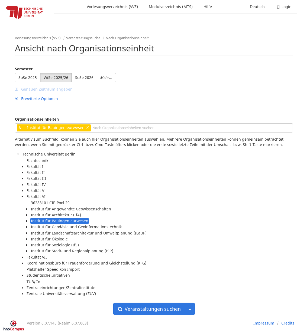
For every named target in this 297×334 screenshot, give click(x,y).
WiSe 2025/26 (56, 77)
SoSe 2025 (27, 77)
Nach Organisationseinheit (127, 37)
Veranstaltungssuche (83, 37)
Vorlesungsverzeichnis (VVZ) (112, 6)
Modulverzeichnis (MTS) (171, 6)
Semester (24, 68)
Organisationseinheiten (37, 119)
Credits (287, 323)
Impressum (263, 323)
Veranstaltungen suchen (149, 309)
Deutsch (257, 6)
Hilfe (208, 6)
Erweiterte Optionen (36, 98)
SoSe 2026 (84, 77)
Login (284, 6)
